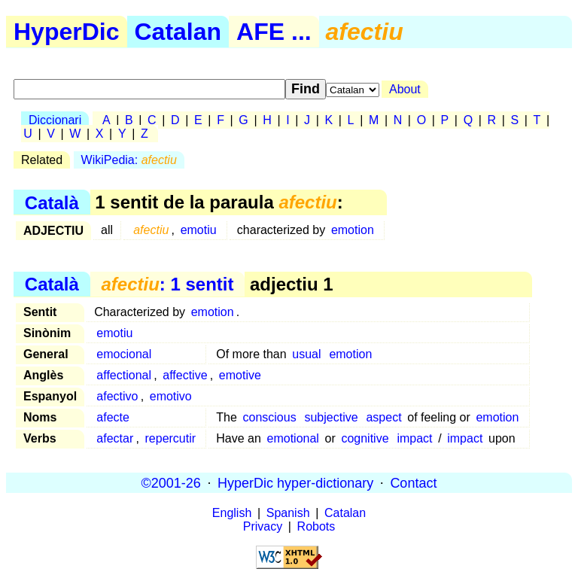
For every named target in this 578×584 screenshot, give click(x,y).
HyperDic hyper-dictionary (295, 482)
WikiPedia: (129, 160)
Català (52, 202)
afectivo (117, 396)
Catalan (178, 31)
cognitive (364, 438)
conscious (269, 417)
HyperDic (67, 31)
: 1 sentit (167, 284)
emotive (240, 375)
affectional (123, 375)
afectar (114, 438)
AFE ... (274, 31)
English (231, 512)
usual (306, 354)
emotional (293, 438)
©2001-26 (171, 482)
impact (414, 438)
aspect (383, 417)
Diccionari (55, 120)
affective (185, 375)
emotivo (171, 396)
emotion (352, 230)
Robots (316, 526)
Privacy (262, 526)
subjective (330, 417)
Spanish (288, 512)
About (405, 89)
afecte (112, 417)
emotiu (199, 230)
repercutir (170, 438)
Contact (413, 482)
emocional (123, 354)
